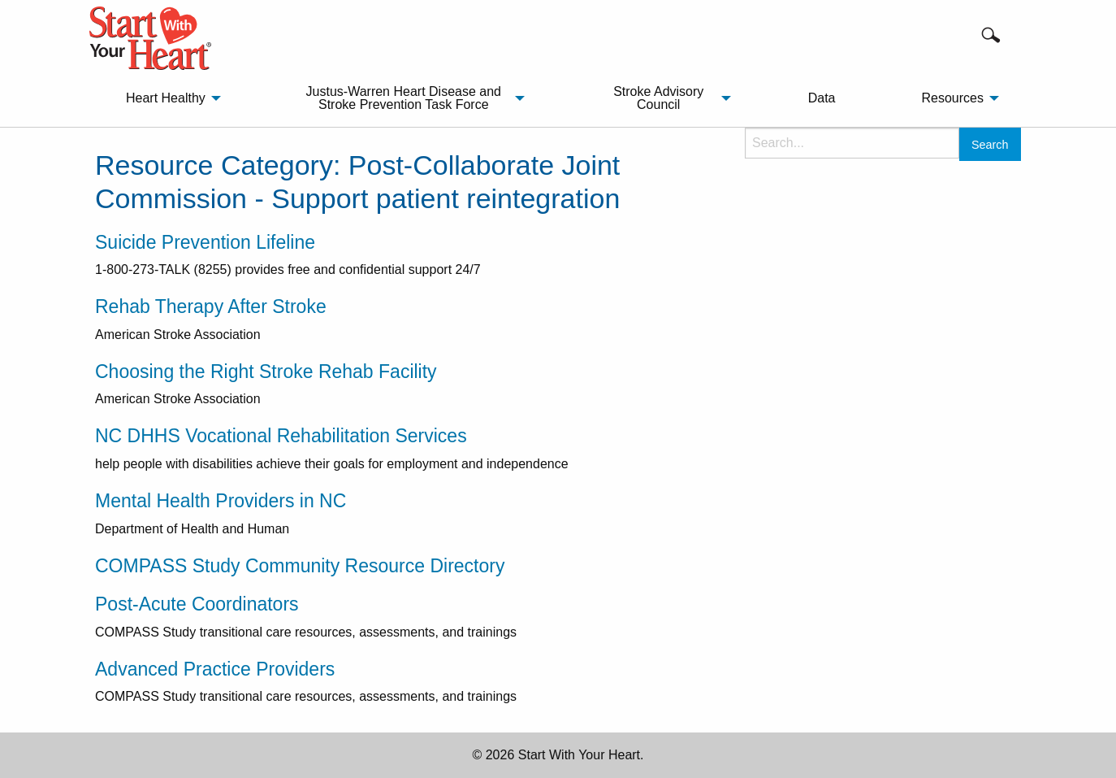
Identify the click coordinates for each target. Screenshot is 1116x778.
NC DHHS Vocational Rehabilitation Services (281, 435)
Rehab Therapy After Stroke (211, 306)
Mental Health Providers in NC (220, 500)
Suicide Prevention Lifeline (205, 242)
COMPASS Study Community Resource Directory (299, 565)
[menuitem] (169, 98)
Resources (952, 98)
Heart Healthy (165, 98)
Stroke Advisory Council (658, 98)
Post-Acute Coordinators (197, 604)
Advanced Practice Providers (215, 669)
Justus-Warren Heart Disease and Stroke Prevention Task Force (403, 98)
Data (822, 98)
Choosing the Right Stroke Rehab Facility (266, 371)
